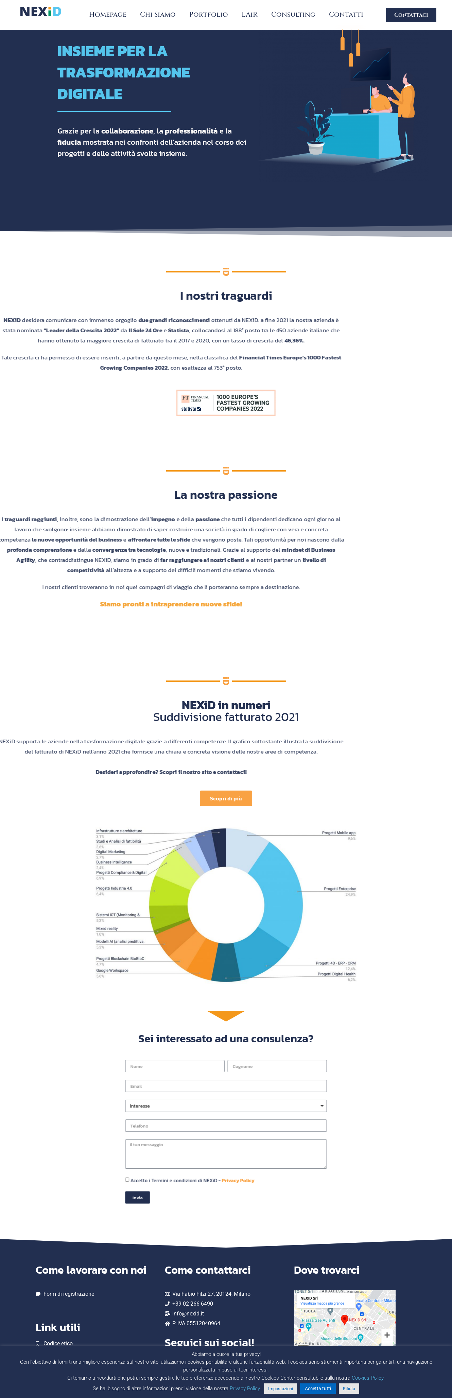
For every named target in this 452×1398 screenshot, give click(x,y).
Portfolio (208, 14)
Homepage (107, 14)
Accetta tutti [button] (318, 1388)
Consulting (293, 14)
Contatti (346, 14)
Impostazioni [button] (280, 1388)
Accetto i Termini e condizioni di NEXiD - (212, 1158)
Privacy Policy (231, 1158)
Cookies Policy (367, 1378)
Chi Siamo (158, 14)
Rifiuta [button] (349, 1388)
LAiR (250, 14)
